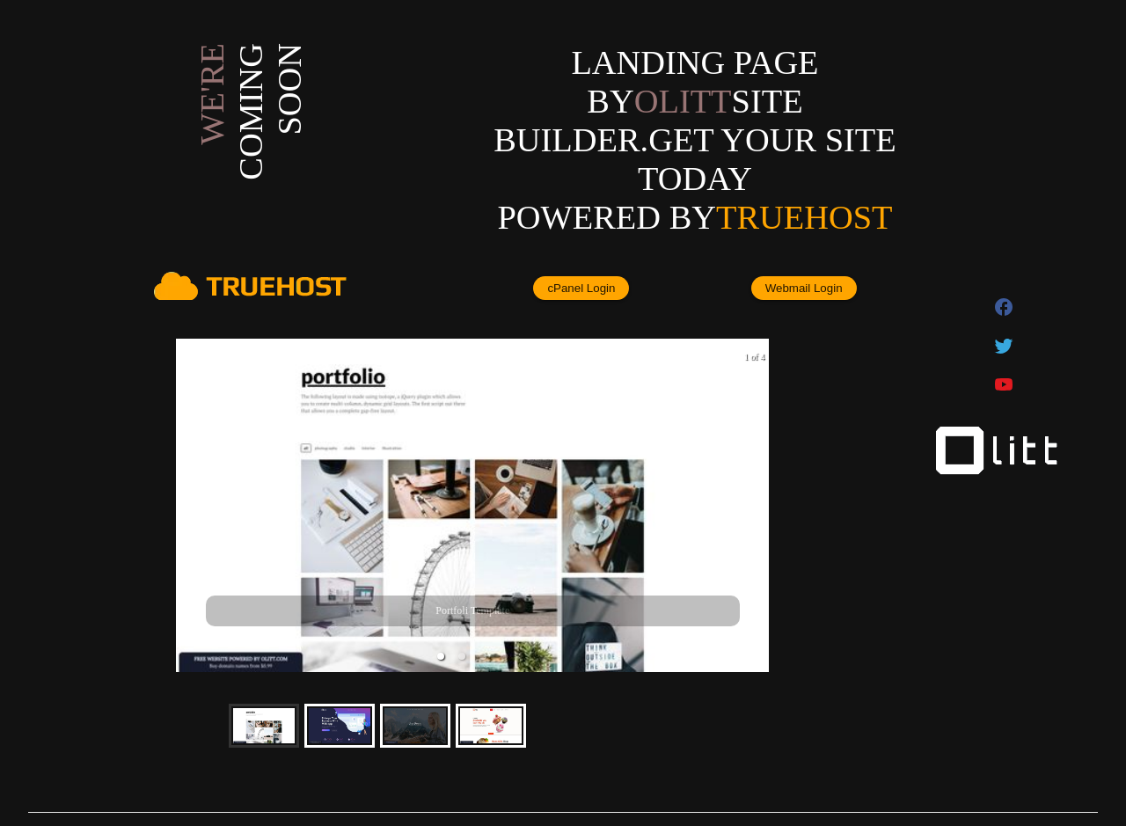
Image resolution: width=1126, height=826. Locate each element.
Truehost (804, 217)
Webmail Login (804, 288)
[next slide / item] (756, 505)
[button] (440, 656)
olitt (683, 101)
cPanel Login (581, 288)
